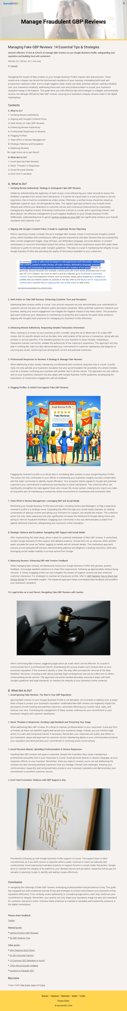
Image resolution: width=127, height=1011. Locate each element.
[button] (124, 3)
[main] (63, 20)
